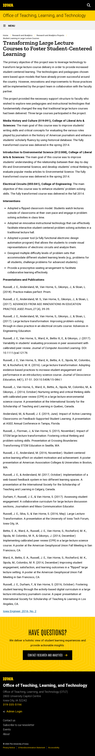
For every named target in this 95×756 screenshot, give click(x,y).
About (6, 734)
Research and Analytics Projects (50, 35)
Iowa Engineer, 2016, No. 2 (19, 611)
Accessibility (53, 747)
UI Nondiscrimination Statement (31, 747)
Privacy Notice (9, 747)
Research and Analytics (22, 35)
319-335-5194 (12, 704)
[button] (88, 5)
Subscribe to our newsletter (18, 725)
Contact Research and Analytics (47, 655)
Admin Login (14, 711)
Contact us (9, 720)
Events (7, 729)
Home (5, 35)
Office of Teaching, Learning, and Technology (44, 15)
